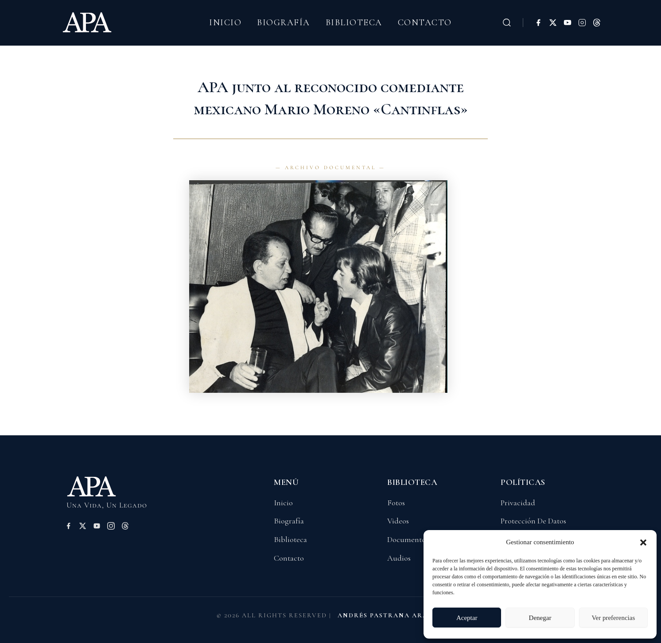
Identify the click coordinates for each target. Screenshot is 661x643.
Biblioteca (354, 22)
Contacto (425, 22)
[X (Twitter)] (553, 23)
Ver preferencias (613, 617)
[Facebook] (538, 23)
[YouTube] (568, 23)
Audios (399, 558)
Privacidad (518, 502)
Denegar (540, 617)
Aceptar (466, 617)
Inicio (225, 22)
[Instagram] (582, 23)
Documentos (407, 539)
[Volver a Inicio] (106, 490)
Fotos (396, 502)
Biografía (283, 22)
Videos (398, 521)
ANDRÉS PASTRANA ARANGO (391, 615)
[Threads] (597, 23)
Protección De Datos (533, 521)
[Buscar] (507, 22)
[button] (643, 542)
